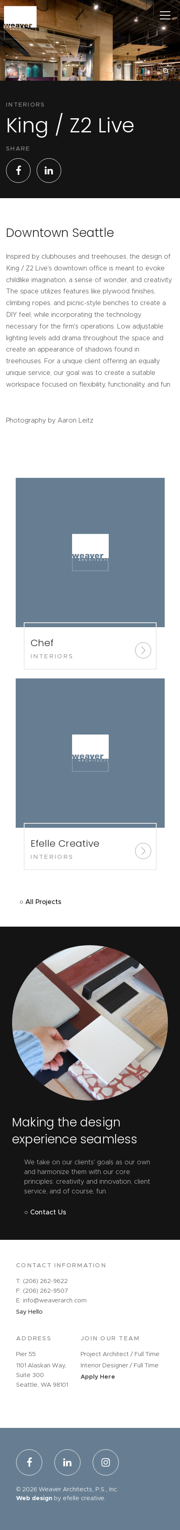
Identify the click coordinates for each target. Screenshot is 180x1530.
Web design (34, 1498)
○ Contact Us (45, 1212)
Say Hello (29, 1312)
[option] (90, 75)
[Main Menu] (165, 15)
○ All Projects (40, 902)
